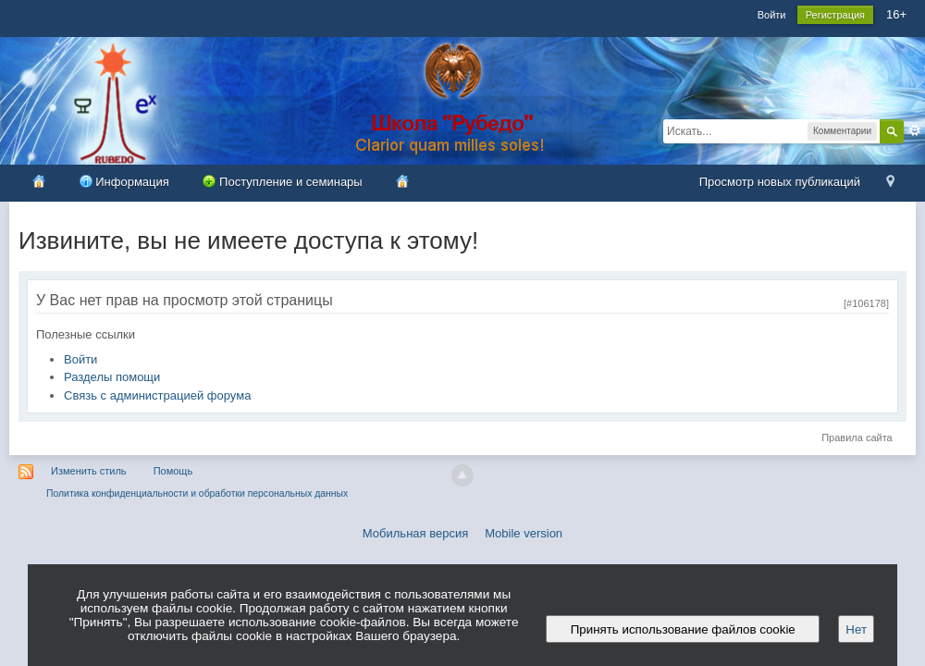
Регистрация (835, 14)
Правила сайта (857, 437)
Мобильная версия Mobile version (462, 533)
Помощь (173, 470)
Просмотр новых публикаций (779, 182)
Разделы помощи (112, 377)
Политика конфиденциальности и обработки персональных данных (197, 493)
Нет (856, 629)
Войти (772, 14)
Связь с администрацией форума (157, 395)
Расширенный (914, 130)
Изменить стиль (89, 470)
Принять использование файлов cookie (682, 629)
